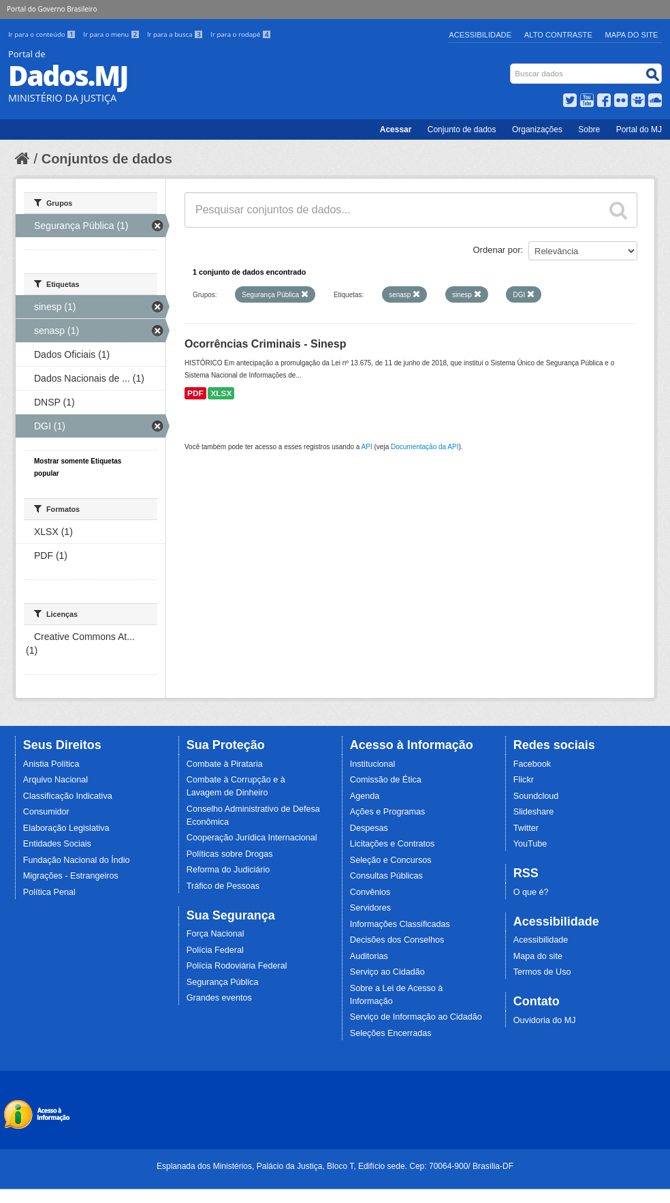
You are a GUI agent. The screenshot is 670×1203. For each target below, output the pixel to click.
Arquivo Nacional (55, 780)
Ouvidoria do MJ (544, 1020)
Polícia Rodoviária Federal (237, 966)
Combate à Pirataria (225, 764)
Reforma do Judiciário (228, 869)
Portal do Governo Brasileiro (52, 9)
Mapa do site (537, 956)
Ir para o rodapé (240, 34)
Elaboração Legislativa (66, 828)
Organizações (537, 129)
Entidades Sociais (57, 844)
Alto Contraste (558, 35)
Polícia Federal (215, 950)
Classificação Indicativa (67, 796)
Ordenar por (497, 250)
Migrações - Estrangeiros (70, 876)
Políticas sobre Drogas (230, 854)
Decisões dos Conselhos (397, 940)
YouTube (530, 844)
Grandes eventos (219, 998)
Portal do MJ (639, 129)
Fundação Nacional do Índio (76, 860)
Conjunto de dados (462, 129)
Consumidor (46, 812)
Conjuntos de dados (107, 158)
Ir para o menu (112, 34)
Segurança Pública (223, 982)
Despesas (369, 828)
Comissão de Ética (385, 780)
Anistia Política (51, 764)
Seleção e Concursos (391, 860)
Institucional (373, 764)
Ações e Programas (388, 812)
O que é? (531, 892)
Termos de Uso (542, 972)
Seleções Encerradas (391, 1033)
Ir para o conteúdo (43, 34)
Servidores (370, 908)
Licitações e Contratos (392, 844)
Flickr (523, 780)
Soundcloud (536, 796)
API (367, 447)
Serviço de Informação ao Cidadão (416, 1017)
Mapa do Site (631, 35)
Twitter (526, 828)
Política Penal (49, 892)
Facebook (532, 764)
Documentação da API (425, 447)
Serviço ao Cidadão (387, 972)
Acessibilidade (480, 35)
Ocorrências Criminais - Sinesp (265, 344)
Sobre (589, 129)
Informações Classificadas (400, 924)
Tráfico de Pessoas (223, 886)
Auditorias (369, 956)
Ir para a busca (176, 34)
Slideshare (533, 812)
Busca (511, 66)
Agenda (364, 796)
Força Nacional (215, 934)
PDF (195, 393)
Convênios (370, 892)
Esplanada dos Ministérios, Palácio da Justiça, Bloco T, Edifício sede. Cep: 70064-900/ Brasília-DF (335, 1166)
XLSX (221, 393)
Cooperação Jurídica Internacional (252, 837)
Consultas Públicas (386, 876)
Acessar (396, 129)
